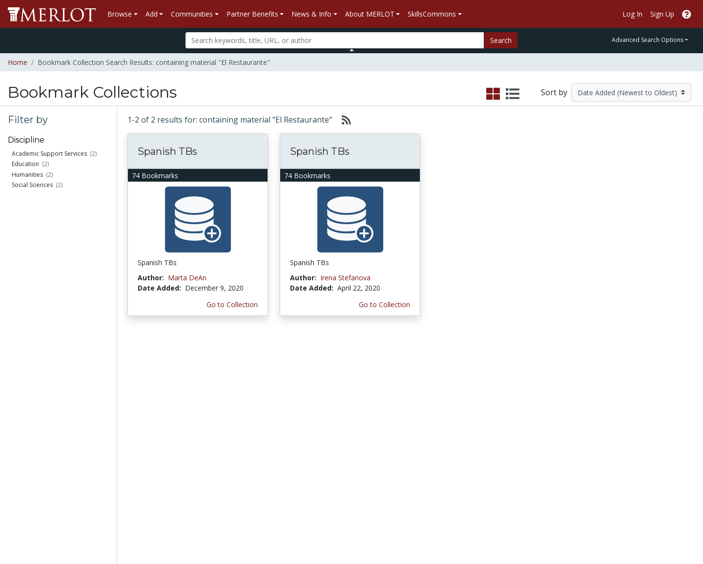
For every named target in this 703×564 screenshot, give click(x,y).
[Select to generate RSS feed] (342, 119)
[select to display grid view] (493, 94)
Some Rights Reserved (354, 519)
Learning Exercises (41, 400)
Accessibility (526, 482)
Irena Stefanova (345, 277)
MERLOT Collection (538, 390)
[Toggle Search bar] (352, 49)
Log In (632, 14)
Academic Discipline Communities (241, 385)
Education (25, 164)
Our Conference (433, 390)
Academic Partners (240, 421)
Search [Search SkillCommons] (617, 380)
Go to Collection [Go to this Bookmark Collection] (232, 304)
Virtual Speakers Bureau (49, 441)
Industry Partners (237, 431)
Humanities (27, 174)
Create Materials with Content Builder (145, 406)
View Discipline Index (45, 452)
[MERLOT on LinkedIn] (661, 528)
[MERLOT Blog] (686, 528)
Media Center (429, 421)
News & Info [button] (311, 14)
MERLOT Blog (430, 431)
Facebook (423, 441)
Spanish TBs (167, 151)
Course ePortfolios (42, 421)
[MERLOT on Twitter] (635, 528)
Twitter (419, 452)
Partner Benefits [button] (252, 14)
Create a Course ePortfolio (137, 426)
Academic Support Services (49, 153)
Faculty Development (541, 452)
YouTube (422, 462)
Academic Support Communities (239, 406)
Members (27, 390)
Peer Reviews (33, 431)
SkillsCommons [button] (432, 14)
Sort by (554, 92)
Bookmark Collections (47, 411)
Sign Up (662, 14)
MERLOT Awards (534, 441)
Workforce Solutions (638, 390)
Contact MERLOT (421, 519)
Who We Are (527, 380)
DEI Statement (530, 493)
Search (501, 40)
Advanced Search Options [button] (647, 40)
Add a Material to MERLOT (138, 385)
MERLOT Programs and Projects (445, 406)
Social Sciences (32, 185)
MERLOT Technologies (543, 400)
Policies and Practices (541, 462)
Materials (26, 380)
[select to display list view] (512, 94)
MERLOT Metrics (435, 380)
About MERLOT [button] (369, 14)
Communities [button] (192, 14)
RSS (18, 462)
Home (17, 62)
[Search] (334, 40)
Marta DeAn (187, 277)
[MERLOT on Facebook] (610, 528)
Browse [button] (119, 14)
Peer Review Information (546, 431)
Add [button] (151, 14)
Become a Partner (339, 380)
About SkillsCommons (641, 400)
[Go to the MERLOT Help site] (686, 14)
